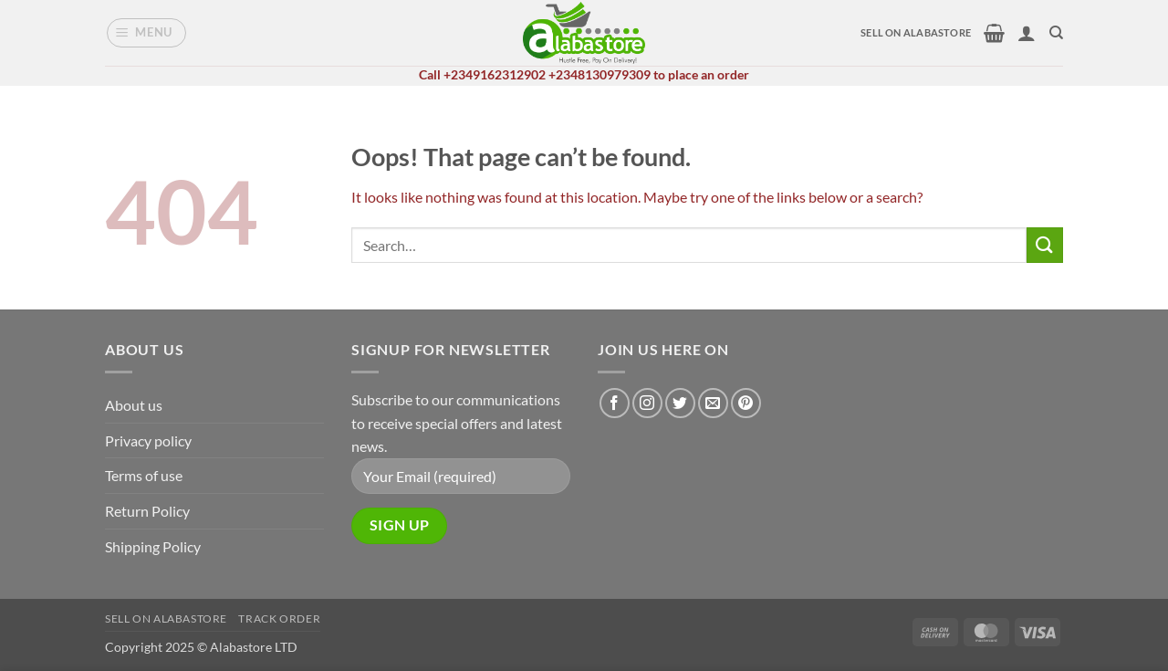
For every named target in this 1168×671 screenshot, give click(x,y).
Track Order (279, 618)
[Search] (1056, 33)
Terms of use (143, 475)
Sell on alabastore (166, 618)
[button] (147, 32)
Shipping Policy (153, 546)
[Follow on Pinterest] (746, 403)
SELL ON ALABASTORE (915, 32)
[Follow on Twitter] (680, 403)
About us (133, 405)
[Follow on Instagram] (647, 403)
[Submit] (1045, 245)
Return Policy (147, 510)
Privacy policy (148, 440)
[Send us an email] (713, 403)
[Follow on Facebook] (615, 403)
